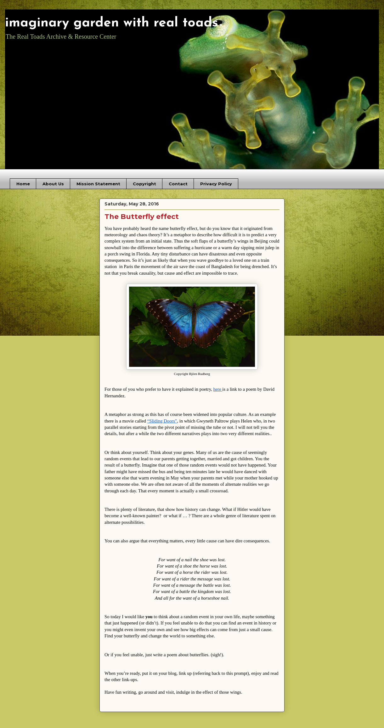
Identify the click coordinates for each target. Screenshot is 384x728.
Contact (178, 183)
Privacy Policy (216, 183)
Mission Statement (98, 183)
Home (23, 183)
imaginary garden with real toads (111, 23)
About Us (53, 183)
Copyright (144, 183)
